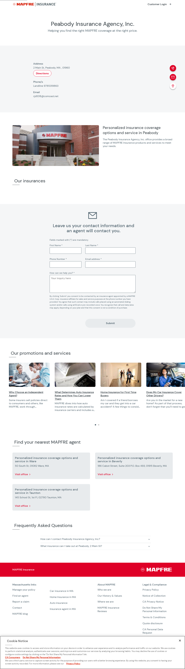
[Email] (173, 77)
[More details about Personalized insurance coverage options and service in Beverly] (134, 466)
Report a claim (20, 601)
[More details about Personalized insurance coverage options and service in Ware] (51, 466)
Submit (110, 323)
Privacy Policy (151, 589)
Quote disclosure (153, 623)
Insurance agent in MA (63, 609)
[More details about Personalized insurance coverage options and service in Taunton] (51, 498)
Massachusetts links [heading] (24, 584)
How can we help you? (62, 272)
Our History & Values (110, 595)
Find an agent (20, 595)
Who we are (104, 589)
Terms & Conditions (154, 617)
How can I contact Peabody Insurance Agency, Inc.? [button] (70, 539)
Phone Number (58, 259)
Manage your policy (23, 589)
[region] (97, 389)
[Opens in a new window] (160, 4)
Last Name (91, 245)
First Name (56, 245)
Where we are (106, 601)
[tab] (95, 424)
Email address (93, 259)
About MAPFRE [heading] (106, 584)
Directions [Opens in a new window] (42, 73)
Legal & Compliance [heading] (155, 584)
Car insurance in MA (61, 591)
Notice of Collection (154, 595)
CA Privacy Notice (153, 601)
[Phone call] (173, 68)
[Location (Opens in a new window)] (173, 86)
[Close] (179, 640)
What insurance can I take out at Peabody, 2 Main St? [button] (71, 546)
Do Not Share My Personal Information (155, 609)
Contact (17, 607)
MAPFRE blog (20, 613)
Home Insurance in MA (63, 597)
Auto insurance (58, 603)
